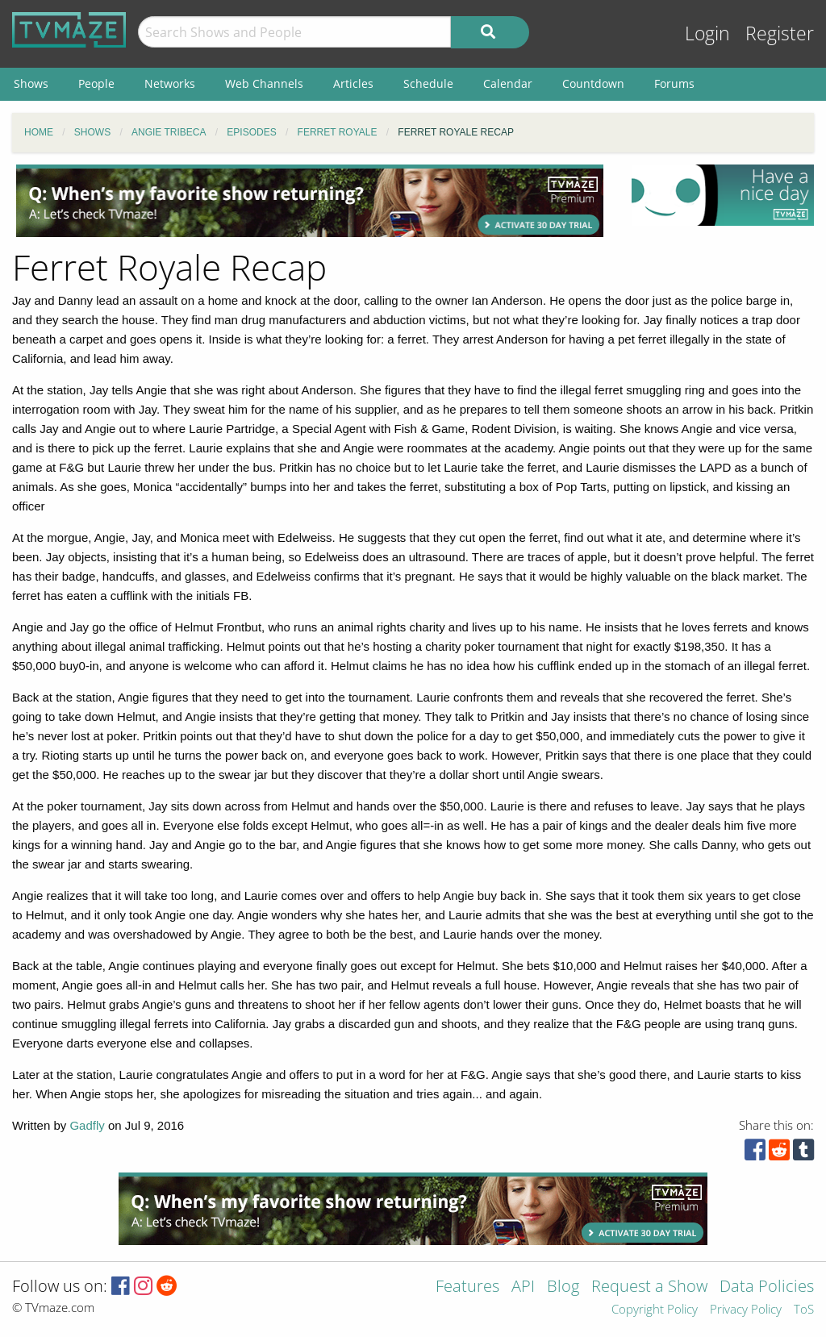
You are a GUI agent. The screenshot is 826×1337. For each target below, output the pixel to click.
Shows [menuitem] (31, 83)
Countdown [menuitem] (593, 83)
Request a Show (649, 1287)
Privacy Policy (746, 1310)
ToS (804, 1310)
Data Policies (767, 1287)
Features (467, 1287)
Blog (563, 1287)
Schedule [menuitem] (428, 83)
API (523, 1287)
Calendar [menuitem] (507, 83)
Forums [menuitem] (674, 83)
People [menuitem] (96, 83)
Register (779, 33)
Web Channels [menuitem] (264, 83)
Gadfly (86, 1125)
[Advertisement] (309, 201)
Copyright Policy (654, 1310)
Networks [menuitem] (169, 83)
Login (707, 33)
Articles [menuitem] (353, 83)
